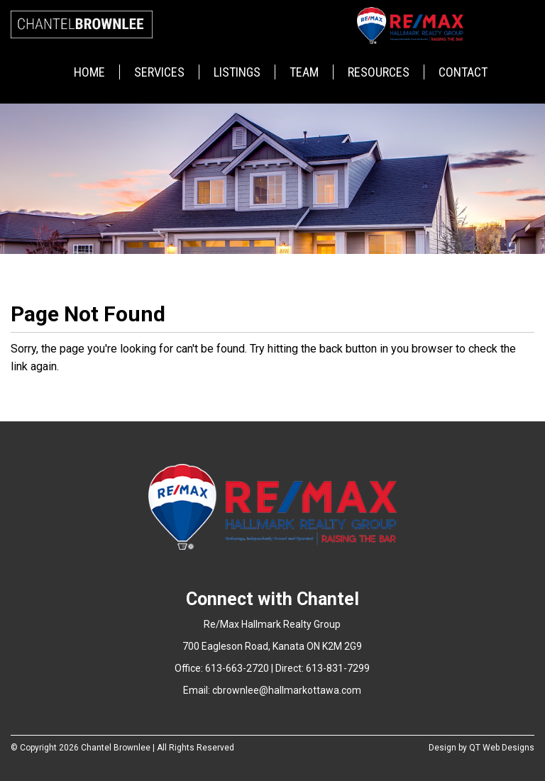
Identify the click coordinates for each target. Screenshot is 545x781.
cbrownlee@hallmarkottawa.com (286, 690)
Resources (378, 72)
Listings (237, 72)
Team (304, 72)
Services (159, 72)
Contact (463, 72)
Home (89, 72)
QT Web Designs (501, 748)
